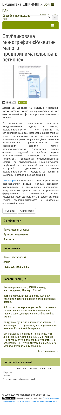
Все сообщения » (48, 351)
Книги (23, 102)
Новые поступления (14, 257)
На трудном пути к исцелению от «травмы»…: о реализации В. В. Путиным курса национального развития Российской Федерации (29, 325)
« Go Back (10, 211)
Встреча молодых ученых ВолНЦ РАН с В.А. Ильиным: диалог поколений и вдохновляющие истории (29, 298)
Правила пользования (15, 234)
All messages (27, 211)
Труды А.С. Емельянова (16, 267)
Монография (9, 180)
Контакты (8, 239)
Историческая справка (16, 229)
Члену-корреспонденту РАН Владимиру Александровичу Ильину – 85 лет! (25, 289)
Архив (6, 262)
